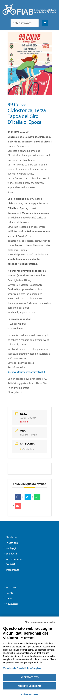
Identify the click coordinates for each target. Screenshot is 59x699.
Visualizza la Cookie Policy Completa (22, 668)
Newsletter (12, 603)
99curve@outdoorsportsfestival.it (26, 371)
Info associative (14, 558)
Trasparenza (12, 569)
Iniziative (11, 587)
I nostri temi (12, 542)
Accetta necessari (29, 686)
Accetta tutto (29, 677)
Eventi (9, 592)
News (9, 598)
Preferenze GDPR (29, 694)
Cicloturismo (27, 449)
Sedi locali (11, 553)
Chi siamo (11, 537)
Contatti (10, 564)
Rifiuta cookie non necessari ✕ (40, 622)
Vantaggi (11, 548)
